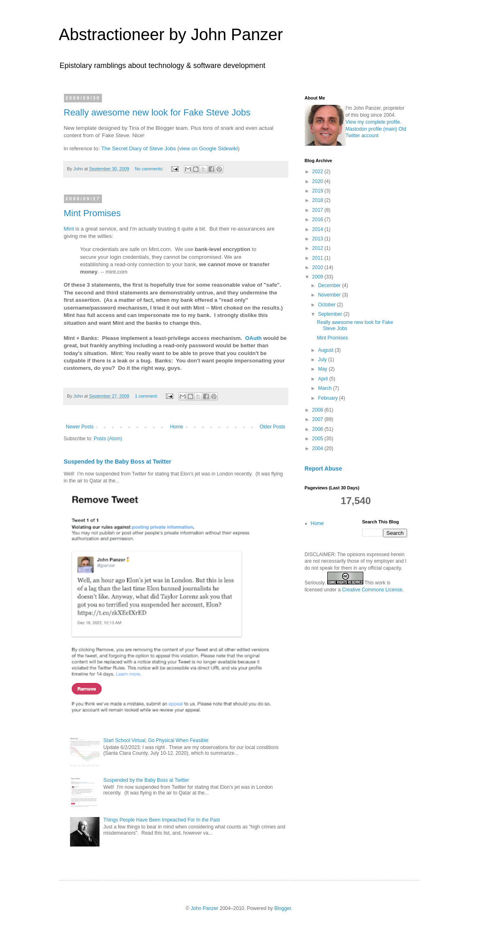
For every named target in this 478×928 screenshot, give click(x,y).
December (330, 285)
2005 (318, 438)
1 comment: (147, 396)
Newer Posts (80, 427)
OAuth (253, 338)
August (326, 350)
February (328, 398)
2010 (318, 267)
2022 (318, 171)
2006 (318, 429)
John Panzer (204, 908)
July (323, 359)
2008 (318, 410)
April (323, 379)
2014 (318, 229)
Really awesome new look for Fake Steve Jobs (157, 112)
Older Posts (272, 427)
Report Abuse (323, 468)
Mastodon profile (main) (371, 129)
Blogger (282, 908)
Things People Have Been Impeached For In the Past (161, 820)
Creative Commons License (372, 590)
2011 (318, 258)
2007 (318, 419)
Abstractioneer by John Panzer (171, 34)
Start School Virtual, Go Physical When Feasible (155, 740)
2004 (318, 448)
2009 (318, 277)
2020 (318, 181)
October (327, 305)
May (323, 369)
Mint (69, 229)
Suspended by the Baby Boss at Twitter (117, 461)
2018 (318, 200)
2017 (318, 210)
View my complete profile (373, 122)
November (330, 295)
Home (176, 427)
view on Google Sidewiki (208, 148)
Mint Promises (92, 213)
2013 (318, 239)
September (330, 314)
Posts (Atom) (108, 438)
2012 (318, 248)
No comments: (150, 168)
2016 (318, 219)
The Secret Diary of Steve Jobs (138, 148)
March (325, 388)
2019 (318, 191)
